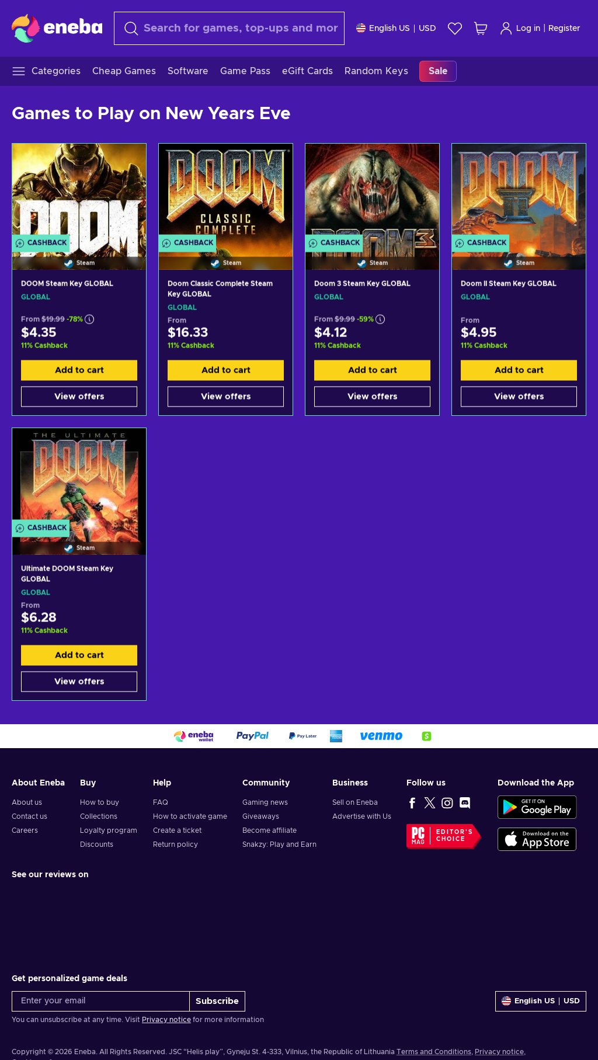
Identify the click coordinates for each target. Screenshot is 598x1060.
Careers (25, 830)
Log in (519, 28)
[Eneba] (57, 28)
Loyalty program (108, 830)
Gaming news (265, 802)
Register (564, 29)
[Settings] (396, 28)
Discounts (96, 844)
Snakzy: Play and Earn (279, 844)
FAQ (160, 802)
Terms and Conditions (434, 1051)
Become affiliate (269, 830)
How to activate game (190, 816)
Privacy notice (166, 1019)
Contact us (29, 816)
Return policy (175, 844)
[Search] (229, 28)
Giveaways (260, 816)
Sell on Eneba (355, 802)
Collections (98, 816)
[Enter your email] (101, 1001)
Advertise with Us (361, 816)
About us (27, 802)
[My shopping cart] (480, 28)
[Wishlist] (455, 28)
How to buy (99, 802)
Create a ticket (177, 830)
